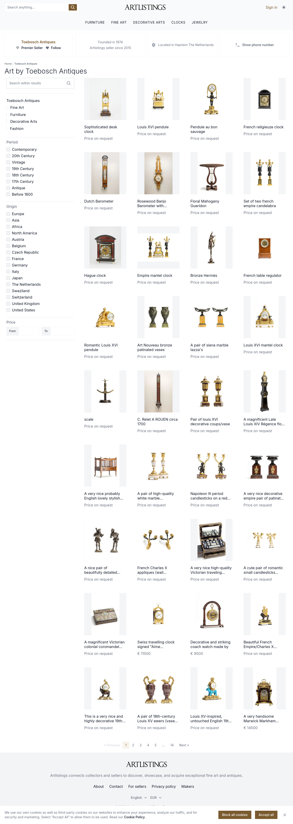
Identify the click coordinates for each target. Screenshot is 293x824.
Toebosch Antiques (38, 42)
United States (23, 310)
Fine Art (17, 107)
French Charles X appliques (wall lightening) (152, 572)
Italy (15, 271)
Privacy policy (164, 786)
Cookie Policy (134, 817)
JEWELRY (200, 22)
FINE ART (119, 22)
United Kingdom (26, 303)
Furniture (18, 114)
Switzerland (22, 297)
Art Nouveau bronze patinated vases (154, 347)
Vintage (18, 162)
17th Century (23, 181)
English (139, 797)
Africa (17, 226)
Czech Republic (25, 252)
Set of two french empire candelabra (260, 203)
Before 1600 (22, 194)
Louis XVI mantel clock (263, 345)
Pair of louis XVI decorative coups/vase (210, 421)
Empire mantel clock (154, 275)
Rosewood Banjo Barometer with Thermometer (151, 206)
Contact (116, 786)
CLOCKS (178, 22)
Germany (20, 265)
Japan (17, 278)
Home (8, 63)
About (98, 786)
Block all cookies (235, 815)
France (18, 258)
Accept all (266, 815)
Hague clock (95, 275)
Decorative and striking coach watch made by (210, 644)
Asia (15, 220)
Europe (18, 213)
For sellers (137, 786)
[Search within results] (68, 83)
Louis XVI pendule (153, 127)
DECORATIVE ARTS (149, 22)
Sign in (271, 7)
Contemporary (24, 149)
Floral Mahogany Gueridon (204, 203)
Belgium (19, 246)
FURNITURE (95, 22)
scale (88, 419)
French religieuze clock (264, 127)
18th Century (23, 175)
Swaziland (21, 290)
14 (172, 745)
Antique (18, 188)
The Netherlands (26, 284)
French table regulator (263, 275)
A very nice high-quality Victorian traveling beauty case (211, 572)
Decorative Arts (23, 121)
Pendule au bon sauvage (203, 129)
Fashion (17, 128)
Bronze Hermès (203, 275)
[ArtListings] (146, 764)
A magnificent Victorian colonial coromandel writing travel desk (104, 647)
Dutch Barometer (99, 201)
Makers (187, 786)
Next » (184, 745)
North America (24, 233)
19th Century (23, 168)
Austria (18, 239)
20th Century (23, 156)
